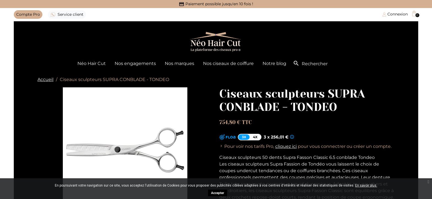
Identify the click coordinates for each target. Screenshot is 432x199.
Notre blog (274, 63)
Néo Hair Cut (91, 63)
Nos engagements (135, 63)
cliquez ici (286, 146)
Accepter (217, 193)
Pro (28, 14)
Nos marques (179, 63)
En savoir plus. (366, 185)
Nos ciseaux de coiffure (228, 63)
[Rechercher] (327, 64)
